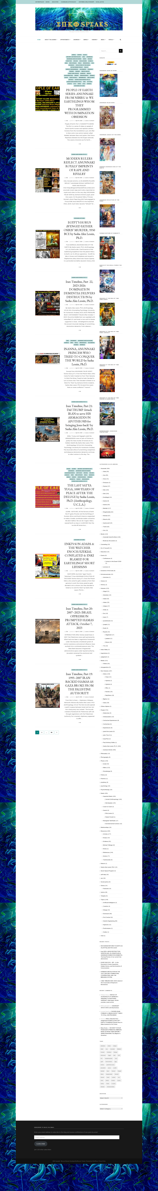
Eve (93, 63)
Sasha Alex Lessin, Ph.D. (74, 81)
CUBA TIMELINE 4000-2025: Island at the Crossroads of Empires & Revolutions (111, 982)
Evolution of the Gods (83, 65)
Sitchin (89, 81)
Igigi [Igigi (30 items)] (116, 1061)
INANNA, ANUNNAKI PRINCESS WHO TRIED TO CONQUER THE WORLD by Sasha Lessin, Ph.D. (79, 356)
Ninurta (72, 479)
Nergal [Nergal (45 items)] (119, 1071)
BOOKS (47, 2)
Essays (105, 837)
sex (84, 81)
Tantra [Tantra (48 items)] (102, 1083)
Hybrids (90, 69)
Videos (89, 83)
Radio (78, 479)
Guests (105, 810)
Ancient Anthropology (74, 56)
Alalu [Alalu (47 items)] (102, 1049)
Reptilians (91, 77)
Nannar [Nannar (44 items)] (113, 1071)
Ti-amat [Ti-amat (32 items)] (113, 1083)
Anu (84, 56)
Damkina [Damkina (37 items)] (109, 1052)
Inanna (72, 71)
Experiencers (106, 727)
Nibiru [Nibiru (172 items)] (102, 1074)
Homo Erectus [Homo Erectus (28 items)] (109, 1061)
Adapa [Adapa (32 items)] (114, 1045)
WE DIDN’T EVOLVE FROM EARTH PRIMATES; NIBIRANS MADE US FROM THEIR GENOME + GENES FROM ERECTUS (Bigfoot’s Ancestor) (111, 1031)
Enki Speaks (72, 63)
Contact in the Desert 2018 (113, 561)
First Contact (107, 917)
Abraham (106, 595)
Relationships (105, 827)
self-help (103, 874)
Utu (84, 83)
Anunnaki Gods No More (74, 58)
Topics (103, 899)
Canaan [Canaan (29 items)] (102, 1052)
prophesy (103, 782)
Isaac (104, 617)
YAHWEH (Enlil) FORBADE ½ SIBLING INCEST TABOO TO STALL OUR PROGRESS (111, 1013)
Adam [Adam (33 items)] (109, 1045)
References (82, 77)
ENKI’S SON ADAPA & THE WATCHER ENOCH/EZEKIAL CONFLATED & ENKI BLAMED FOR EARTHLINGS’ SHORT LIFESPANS (79, 555)
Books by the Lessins (109, 540)
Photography (104, 757)
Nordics (107, 691)
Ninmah (92, 75)
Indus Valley (85, 71)
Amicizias (106, 577)
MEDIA (102, 39)
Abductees (106, 713)
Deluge (76, 60)
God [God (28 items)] (116, 1058)
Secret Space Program (107, 871)
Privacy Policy (102, 1161)
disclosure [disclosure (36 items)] (103, 1055)
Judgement (104, 657)
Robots (103, 863)
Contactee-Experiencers (110, 720)
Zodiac (105, 932)
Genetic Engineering (72, 69)
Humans (103, 588)
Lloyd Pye (106, 739)
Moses (107, 642)
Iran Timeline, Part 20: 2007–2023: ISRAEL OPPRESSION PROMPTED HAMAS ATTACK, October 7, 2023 (79, 618)
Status (103, 885)
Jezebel (107, 638)
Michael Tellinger (108, 845)
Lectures (105, 567)
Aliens (74, 468)
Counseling (104, 544)
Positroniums (107, 928)
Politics (103, 775)
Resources (85, 479)
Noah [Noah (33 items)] (108, 1077)
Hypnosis (105, 924)
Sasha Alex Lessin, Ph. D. (82, 79)
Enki (66, 63)
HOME (39, 39)
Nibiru (76, 75)
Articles (79, 472)
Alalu (85, 54)
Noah (66, 77)
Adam (105, 602)
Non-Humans (104, 671)
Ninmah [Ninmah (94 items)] (116, 1074)
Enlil (79, 63)
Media (88, 73)
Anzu (84, 58)
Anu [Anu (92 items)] (107, 1049)
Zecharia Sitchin (79, 85)
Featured (105, 888)
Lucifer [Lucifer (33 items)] (114, 1067)
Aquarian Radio (70, 472)
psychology (104, 786)
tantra (103, 892)
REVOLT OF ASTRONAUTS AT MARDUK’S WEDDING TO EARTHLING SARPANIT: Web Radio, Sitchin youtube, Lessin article (110, 998)
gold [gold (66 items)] (102, 1061)
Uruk (79, 83)
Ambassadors (107, 716)
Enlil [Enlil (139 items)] (119, 1055)
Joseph (105, 624)
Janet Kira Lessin (73, 73)
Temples (103, 896)
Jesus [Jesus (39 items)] (109, 1067)
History (103, 584)
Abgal (74, 54)
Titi (75, 83)
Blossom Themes (81, 1161)
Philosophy (104, 753)
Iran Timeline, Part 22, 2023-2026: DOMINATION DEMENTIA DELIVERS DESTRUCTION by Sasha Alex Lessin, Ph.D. (79, 291)
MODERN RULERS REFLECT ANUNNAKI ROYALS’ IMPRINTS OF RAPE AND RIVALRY (79, 166)
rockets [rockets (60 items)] (113, 1077)
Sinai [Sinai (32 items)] (102, 1080)
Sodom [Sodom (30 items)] (113, 1080)
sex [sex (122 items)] (119, 1077)
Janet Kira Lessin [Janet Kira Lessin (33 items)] (110, 1064)
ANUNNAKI (76, 39)
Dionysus (105, 482)
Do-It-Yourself (105, 548)
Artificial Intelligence (109, 902)
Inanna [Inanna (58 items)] (102, 1064)
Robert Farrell (109, 817)
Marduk (83, 73)
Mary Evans (104, 1028)
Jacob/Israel (106, 620)
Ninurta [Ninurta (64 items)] (102, 1077)
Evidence (71, 65)
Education (104, 551)
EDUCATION (55, 2)
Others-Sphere (105, 706)
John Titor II (106, 735)
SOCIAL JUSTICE (100, 2)
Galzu (86, 67)
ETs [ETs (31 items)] (101, 1058)
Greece (103, 581)
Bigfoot (105, 699)
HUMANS (94, 39)
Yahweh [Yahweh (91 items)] (102, 1086)
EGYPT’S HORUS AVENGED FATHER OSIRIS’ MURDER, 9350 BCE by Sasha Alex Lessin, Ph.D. (79, 230)
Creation (69, 60)
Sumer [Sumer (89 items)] (118, 1080)
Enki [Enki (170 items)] (114, 1055)
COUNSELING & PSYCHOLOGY (68, 2)
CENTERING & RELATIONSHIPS (86, 2)
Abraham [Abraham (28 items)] (103, 1045)
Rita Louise (108, 813)
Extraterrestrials (76, 67)
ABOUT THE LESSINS (50, 39)
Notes (105, 848)
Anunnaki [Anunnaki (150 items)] (112, 1049)
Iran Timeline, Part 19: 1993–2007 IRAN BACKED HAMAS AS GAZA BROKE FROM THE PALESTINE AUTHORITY (79, 683)
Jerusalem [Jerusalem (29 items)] (103, 1067)
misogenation (68, 75)
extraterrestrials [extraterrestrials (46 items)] (108, 1058)
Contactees (106, 724)
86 (52, 732)
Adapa (79, 54)
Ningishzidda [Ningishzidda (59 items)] (109, 1074)
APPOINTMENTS (64, 39)
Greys (107, 677)
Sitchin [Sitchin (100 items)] (107, 1080)
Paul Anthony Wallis (109, 742)
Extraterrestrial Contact (112, 823)
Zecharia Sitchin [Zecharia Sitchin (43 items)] (110, 1086)
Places (103, 761)
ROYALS (111, 39)
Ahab (104, 609)
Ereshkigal (86, 63)
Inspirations (104, 653)
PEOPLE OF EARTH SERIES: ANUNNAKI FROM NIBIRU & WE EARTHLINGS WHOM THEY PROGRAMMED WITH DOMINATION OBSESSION (79, 103)
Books (90, 58)
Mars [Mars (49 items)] (108, 1071)
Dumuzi (90, 60)
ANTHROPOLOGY (39, 2)
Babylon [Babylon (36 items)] (119, 1049)
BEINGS (86, 39)
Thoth (70, 83)
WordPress (95, 1161)
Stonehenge (106, 771)
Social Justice (105, 882)
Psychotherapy (105, 789)
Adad (68, 468)
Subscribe (40, 1144)
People (103, 710)
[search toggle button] (120, 39)
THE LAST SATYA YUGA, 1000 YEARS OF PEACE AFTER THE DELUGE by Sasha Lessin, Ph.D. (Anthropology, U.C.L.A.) (79, 494)
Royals (71, 79)
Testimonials (107, 860)
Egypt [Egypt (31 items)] (109, 1055)
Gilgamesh (83, 69)
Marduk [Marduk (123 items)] (102, 1071)
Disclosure (83, 60)
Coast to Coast (107, 806)
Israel (104, 764)
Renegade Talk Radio (109, 820)
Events (103, 555)
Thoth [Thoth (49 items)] (107, 1083)
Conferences (106, 558)
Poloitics (103, 778)
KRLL (106, 688)
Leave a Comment (89, 120)
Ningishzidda (84, 75)
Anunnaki (89, 56)
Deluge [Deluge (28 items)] (115, 1052)
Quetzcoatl (73, 77)
